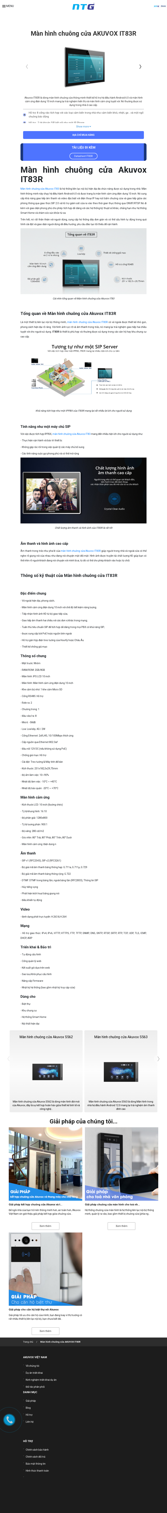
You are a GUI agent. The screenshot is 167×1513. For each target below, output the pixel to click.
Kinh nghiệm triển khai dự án (41, 1376)
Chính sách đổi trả (35, 1448)
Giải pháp (31, 1394)
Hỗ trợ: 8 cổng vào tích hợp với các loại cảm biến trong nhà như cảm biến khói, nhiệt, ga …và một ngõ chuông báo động (86, 114)
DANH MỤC (30, 1386)
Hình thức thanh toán (37, 1458)
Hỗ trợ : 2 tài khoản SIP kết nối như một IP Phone (56, 122)
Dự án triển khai (34, 1371)
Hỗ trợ (29, 1404)
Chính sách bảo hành (37, 1443)
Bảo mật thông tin (36, 1453)
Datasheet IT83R (83, 156)
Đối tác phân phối (35, 1382)
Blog (28, 1399)
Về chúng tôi (32, 1366)
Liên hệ (29, 1409)
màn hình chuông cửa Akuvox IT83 (72, 434)
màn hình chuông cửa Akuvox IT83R (87, 322)
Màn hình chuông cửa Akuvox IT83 (39, 189)
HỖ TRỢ (28, 1435)
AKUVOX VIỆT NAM (35, 1358)
